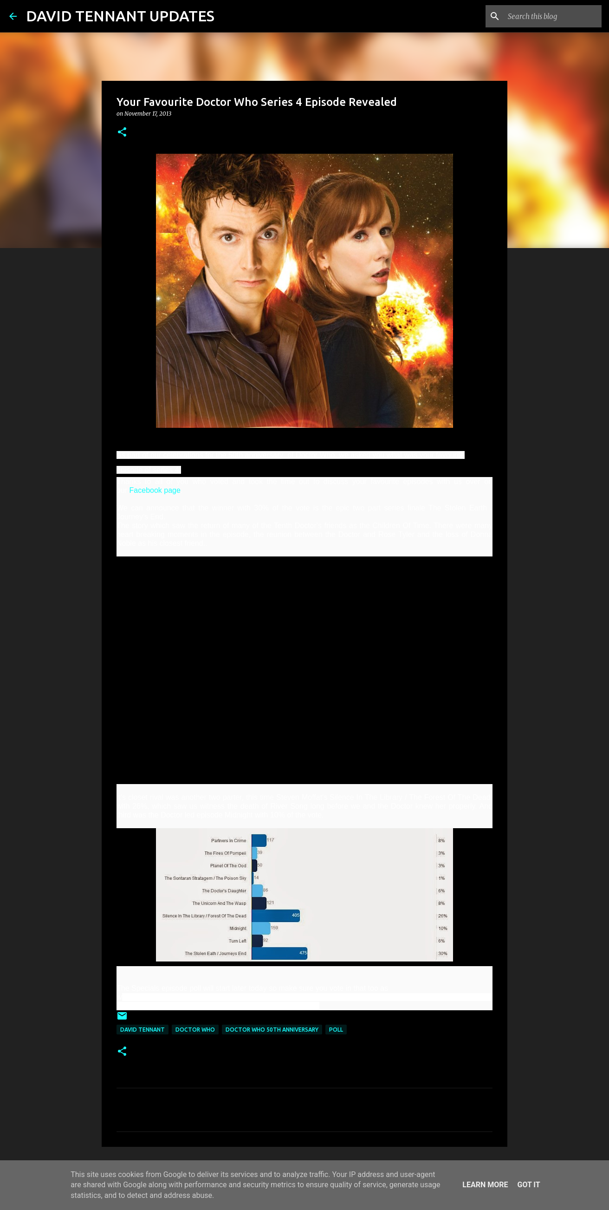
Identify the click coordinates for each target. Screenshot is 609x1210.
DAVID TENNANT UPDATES (120, 15)
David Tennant (142, 1030)
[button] (122, 132)
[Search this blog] (553, 16)
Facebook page (155, 490)
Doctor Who (195, 1030)
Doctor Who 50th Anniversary (272, 1030)
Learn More (485, 1184)
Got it (528, 1184)
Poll (336, 1030)
